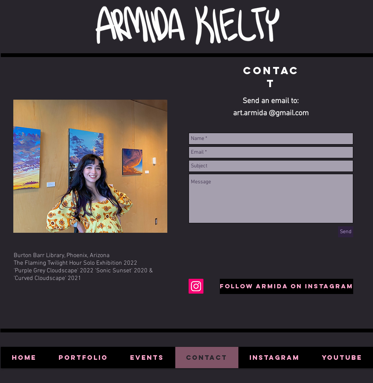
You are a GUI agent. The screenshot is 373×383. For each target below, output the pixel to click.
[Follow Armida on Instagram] (286, 286)
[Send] (345, 231)
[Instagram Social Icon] (196, 286)
